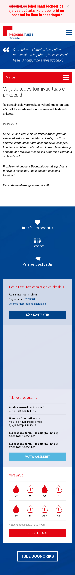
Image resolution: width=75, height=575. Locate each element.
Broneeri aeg (37, 533)
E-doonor (37, 246)
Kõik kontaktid (37, 314)
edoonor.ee (18, 6)
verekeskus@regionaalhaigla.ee (27, 303)
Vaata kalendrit (37, 456)
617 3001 (30, 299)
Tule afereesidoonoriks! (38, 228)
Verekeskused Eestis (37, 264)
